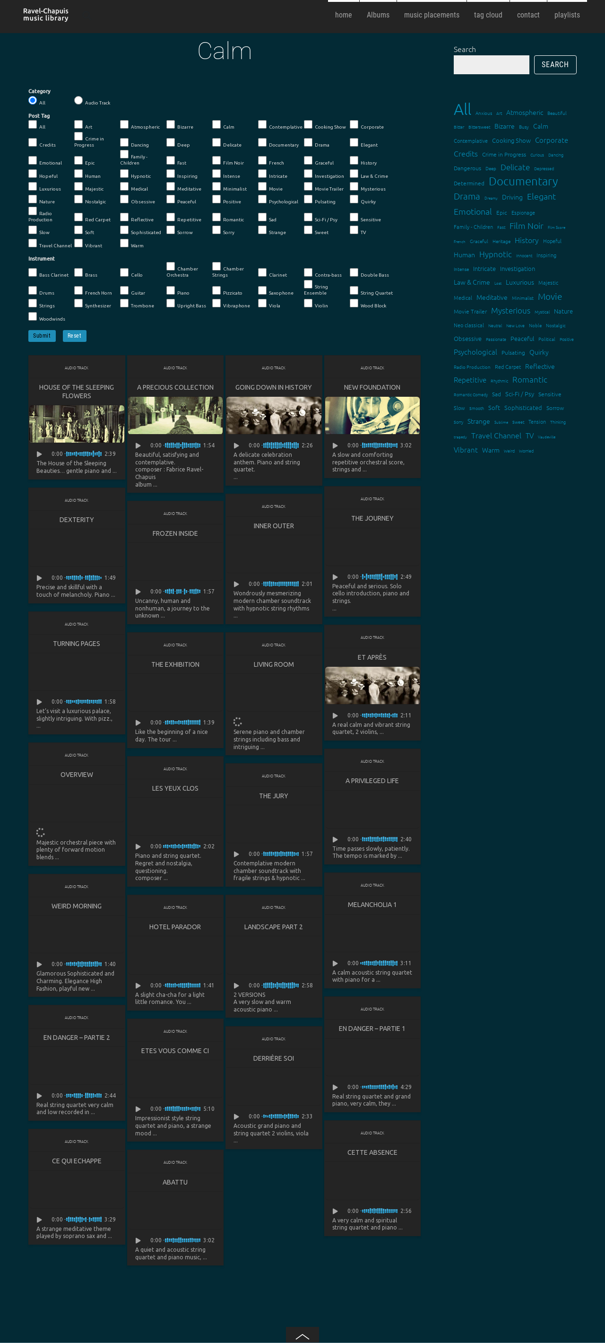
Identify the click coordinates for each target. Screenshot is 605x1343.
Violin (316, 303)
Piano (178, 291)
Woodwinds (46, 317)
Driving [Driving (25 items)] (512, 196)
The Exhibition (175, 665)
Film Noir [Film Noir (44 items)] (527, 225)
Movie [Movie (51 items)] (550, 296)
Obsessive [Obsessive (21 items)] (468, 338)
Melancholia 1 (372, 906)
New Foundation (372, 387)
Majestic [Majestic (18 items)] (548, 282)
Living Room (274, 665)
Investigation (324, 174)
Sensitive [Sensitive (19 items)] (550, 394)
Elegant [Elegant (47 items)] (541, 196)
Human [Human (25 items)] (464, 254)
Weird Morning (77, 908)
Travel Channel (50, 243)
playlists (567, 14)
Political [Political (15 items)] (546, 338)
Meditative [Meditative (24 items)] (492, 297)
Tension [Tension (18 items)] (537, 421)
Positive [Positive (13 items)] (567, 338)
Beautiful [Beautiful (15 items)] (557, 112)
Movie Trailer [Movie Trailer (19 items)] (470, 311)
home (343, 14)
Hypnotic (135, 174)
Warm (132, 243)
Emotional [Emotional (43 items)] (473, 211)
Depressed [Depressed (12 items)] (544, 168)
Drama (316, 143)
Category (39, 91)
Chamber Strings (228, 270)
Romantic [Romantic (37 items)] (529, 379)
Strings (41, 303)
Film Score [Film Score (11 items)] (556, 227)
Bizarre (179, 125)
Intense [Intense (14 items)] (461, 268)
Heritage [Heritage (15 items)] (501, 240)
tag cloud (488, 14)
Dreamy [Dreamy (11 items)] (491, 198)
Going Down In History (273, 387)
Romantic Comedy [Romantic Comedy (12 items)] (471, 394)
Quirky (363, 199)
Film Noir (228, 161)
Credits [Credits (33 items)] (466, 153)
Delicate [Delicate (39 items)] (515, 167)
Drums (41, 291)
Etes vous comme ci (175, 1053)
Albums (378, 14)
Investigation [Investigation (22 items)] (517, 268)
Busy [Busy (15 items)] (524, 126)
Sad (267, 217)
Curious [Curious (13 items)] (537, 154)
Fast (176, 161)
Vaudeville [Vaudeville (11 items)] (546, 437)
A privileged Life (372, 782)
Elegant (364, 143)
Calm (223, 125)
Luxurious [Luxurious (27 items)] (520, 282)
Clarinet (272, 273)
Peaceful (181, 199)
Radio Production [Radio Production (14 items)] (472, 366)
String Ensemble (316, 288)
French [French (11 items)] (460, 241)
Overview (76, 776)
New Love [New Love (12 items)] (515, 325)
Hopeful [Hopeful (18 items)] (552, 240)
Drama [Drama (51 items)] (467, 195)
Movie (270, 187)
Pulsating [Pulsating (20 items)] (513, 352)
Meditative (183, 187)
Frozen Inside (175, 534)
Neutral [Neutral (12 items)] (495, 325)
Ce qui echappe (77, 1164)
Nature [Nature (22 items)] (563, 310)
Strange (272, 230)
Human (87, 174)
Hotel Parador (175, 929)
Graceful (319, 161)
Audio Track (92, 100)
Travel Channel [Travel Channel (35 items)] (496, 435)
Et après (372, 658)
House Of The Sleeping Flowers (76, 392)
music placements (431, 14)
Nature (41, 199)
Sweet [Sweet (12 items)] (518, 421)
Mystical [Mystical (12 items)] (542, 311)
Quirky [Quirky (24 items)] (539, 352)
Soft (84, 230)
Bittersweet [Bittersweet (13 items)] (479, 126)
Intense (226, 174)
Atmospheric (140, 125)
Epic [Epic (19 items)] (501, 212)
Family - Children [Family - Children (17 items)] (473, 226)
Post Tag (39, 116)
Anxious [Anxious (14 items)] (483, 112)
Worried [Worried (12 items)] (526, 450)
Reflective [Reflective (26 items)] (540, 366)
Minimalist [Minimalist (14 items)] (523, 297)
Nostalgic (90, 199)
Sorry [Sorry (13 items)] (458, 421)
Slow (39, 230)
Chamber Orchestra (182, 270)
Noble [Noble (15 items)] (535, 325)
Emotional (45, 161)
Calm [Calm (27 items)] (540, 126)
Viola (269, 303)
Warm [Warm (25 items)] (491, 449)
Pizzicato (227, 291)
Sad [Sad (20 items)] (496, 394)
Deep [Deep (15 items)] (490, 168)
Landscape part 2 (273, 929)
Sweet (316, 230)
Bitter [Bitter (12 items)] (459, 126)
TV (358, 230)
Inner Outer (274, 526)
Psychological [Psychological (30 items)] (475, 352)
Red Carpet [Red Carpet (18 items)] (508, 366)
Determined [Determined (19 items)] (469, 183)
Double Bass (369, 273)
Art (83, 125)
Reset (75, 335)
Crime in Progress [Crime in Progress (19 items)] (504, 154)
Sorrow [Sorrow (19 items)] (555, 407)
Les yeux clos (175, 790)
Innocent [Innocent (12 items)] (524, 255)
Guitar (132, 291)
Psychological (278, 199)
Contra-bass (323, 273)
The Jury (273, 797)
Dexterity (77, 520)
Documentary (278, 143)
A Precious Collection (175, 387)
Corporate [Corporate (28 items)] (551, 140)
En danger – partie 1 (372, 1031)
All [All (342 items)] (462, 109)
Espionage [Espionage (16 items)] (523, 212)
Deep (178, 143)
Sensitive (365, 217)
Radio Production (40, 214)
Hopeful (43, 174)
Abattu (175, 1185)
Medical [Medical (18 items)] (463, 297)
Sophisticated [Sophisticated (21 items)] (523, 407)
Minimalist (229, 187)
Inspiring (182, 174)
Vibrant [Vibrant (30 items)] (466, 449)
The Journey (372, 519)
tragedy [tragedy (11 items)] (460, 437)
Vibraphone (231, 303)
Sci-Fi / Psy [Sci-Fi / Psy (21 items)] (519, 393)
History (363, 161)
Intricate (272, 174)
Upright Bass (186, 303)
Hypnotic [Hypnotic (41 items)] (495, 254)
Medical (134, 187)
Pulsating (320, 199)
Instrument (41, 258)
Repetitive (183, 217)
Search (465, 49)
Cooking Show (325, 125)
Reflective (137, 217)
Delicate (227, 143)
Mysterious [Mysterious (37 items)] (510, 310)
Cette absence (372, 1155)
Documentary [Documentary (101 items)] (523, 180)
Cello (131, 273)
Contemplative (280, 125)
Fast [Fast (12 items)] (501, 226)
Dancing (134, 143)
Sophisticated (140, 230)
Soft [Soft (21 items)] (494, 407)
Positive (226, 199)
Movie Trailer (324, 187)
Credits (42, 143)
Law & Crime (369, 174)
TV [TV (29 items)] (530, 435)
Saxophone (276, 291)
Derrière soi (273, 1060)
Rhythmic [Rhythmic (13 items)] (499, 380)
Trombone (137, 303)
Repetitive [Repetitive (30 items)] (470, 379)
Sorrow (179, 230)
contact (528, 14)
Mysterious (368, 187)
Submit (42, 335)
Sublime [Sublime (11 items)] (501, 422)
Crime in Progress (89, 140)
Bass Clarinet (48, 273)
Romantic (228, 217)
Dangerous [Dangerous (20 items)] (467, 168)
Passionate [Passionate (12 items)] (496, 338)
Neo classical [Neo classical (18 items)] (469, 325)
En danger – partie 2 (76, 1040)
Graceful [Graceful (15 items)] (479, 240)
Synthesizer (92, 303)
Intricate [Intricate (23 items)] (484, 268)
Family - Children (133, 158)
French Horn (93, 291)
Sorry (223, 230)
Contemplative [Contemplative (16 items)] (471, 140)
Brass (85, 273)
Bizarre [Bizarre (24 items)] (504, 126)
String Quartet (371, 291)
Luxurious (44, 187)
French (271, 161)
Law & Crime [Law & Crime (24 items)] (472, 282)
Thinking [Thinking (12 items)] (558, 421)
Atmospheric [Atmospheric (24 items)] (524, 112)
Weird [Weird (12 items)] (509, 450)
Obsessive (137, 199)
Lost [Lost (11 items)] (497, 283)
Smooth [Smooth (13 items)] (476, 407)
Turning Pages (76, 644)
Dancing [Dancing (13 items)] (555, 154)
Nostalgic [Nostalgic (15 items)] (556, 325)
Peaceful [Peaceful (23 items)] (522, 338)
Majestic (89, 187)
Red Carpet (92, 217)
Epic (84, 161)
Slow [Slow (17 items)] (459, 407)
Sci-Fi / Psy (320, 217)
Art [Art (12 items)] (499, 112)
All (36, 100)
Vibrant (88, 243)
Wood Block (368, 303)
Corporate (367, 125)
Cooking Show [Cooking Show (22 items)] (511, 140)
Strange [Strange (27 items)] (478, 421)
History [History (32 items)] (527, 240)
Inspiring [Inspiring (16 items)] (546, 255)
